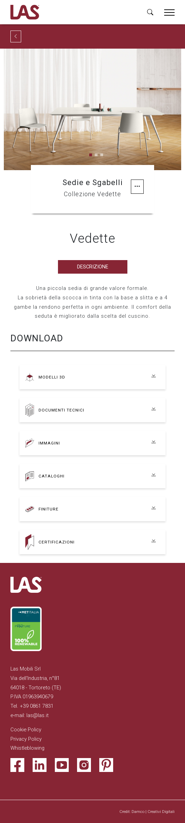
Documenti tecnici (61, 410)
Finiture (49, 509)
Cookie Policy (25, 729)
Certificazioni (57, 542)
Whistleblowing (27, 748)
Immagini (49, 443)
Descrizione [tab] (92, 267)
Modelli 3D (52, 377)
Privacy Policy (26, 739)
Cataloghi (52, 476)
